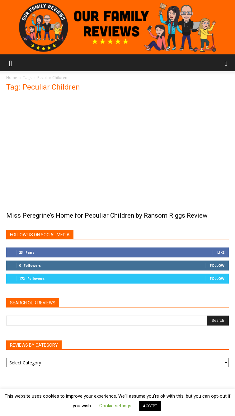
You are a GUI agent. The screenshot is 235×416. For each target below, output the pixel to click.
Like (220, 252)
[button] (11, 62)
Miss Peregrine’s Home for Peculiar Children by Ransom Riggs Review (107, 215)
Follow (217, 265)
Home (11, 77)
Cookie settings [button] (115, 406)
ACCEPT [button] (150, 406)
